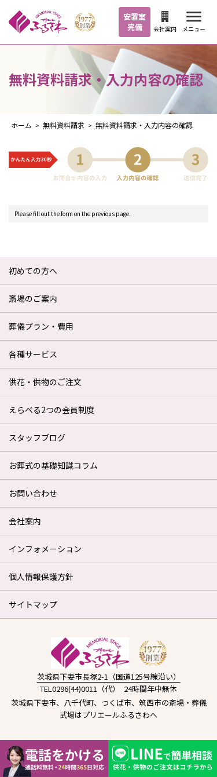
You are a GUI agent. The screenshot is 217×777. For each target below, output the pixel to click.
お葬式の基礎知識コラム (53, 465)
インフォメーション (45, 549)
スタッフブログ (37, 437)
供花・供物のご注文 (45, 382)
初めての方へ (33, 270)
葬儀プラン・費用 (41, 326)
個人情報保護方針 (41, 576)
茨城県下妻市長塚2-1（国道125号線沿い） (109, 676)
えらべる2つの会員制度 (51, 409)
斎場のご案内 (33, 298)
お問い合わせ (33, 493)
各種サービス (33, 354)
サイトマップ (33, 604)
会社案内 (164, 22)
